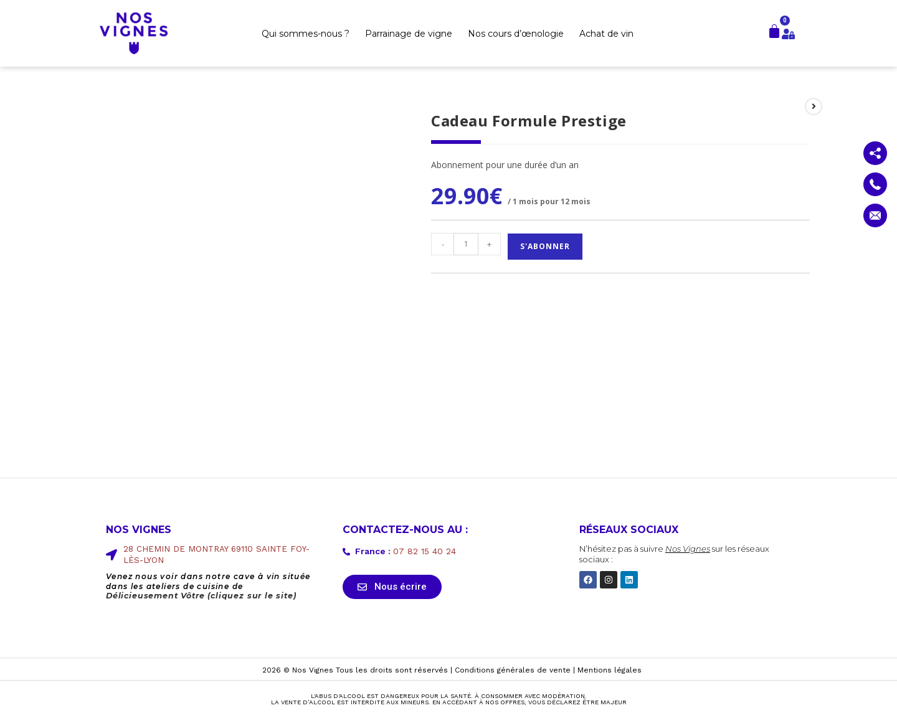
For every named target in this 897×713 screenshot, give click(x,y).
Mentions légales (609, 670)
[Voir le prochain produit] (813, 106)
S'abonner (545, 246)
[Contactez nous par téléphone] (875, 184)
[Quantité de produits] (465, 244)
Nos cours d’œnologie (516, 33)
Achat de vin (606, 33)
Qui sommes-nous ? (305, 33)
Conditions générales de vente (513, 670)
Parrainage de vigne (408, 33)
